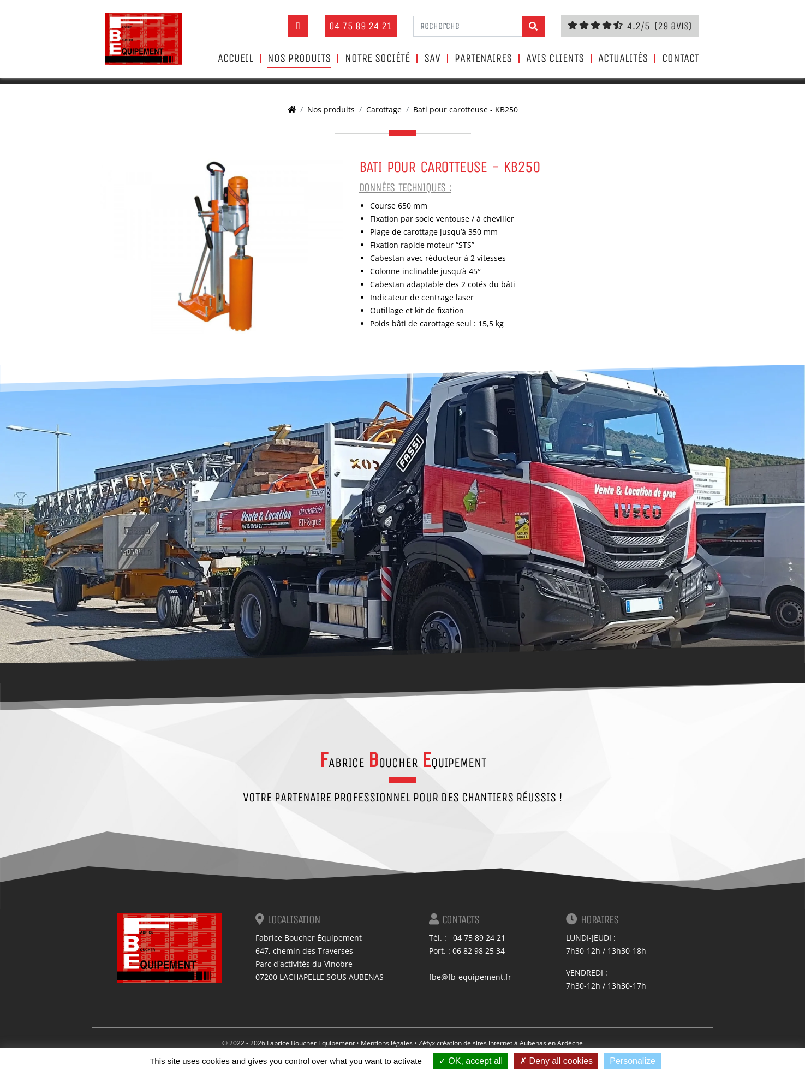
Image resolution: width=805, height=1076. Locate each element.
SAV (432, 58)
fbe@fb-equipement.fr (470, 977)
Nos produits (299, 58)
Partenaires (483, 58)
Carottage (384, 109)
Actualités (623, 58)
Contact (680, 58)
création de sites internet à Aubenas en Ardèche (510, 1043)
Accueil (235, 58)
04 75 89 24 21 (360, 26)
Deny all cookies (556, 1061)
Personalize (632, 1061)
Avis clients (555, 58)
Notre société (377, 58)
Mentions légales (387, 1043)
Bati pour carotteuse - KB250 (465, 109)
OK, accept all (471, 1061)
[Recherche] (467, 26)
